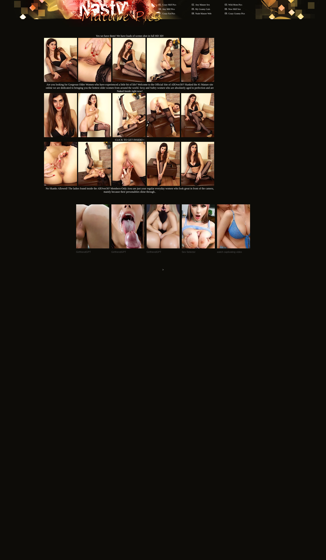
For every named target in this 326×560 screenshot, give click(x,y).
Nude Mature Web (203, 13)
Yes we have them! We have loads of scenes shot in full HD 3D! (130, 35)
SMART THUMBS (171, 476)
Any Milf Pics (168, 9)
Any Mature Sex (202, 5)
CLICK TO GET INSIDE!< (130, 139)
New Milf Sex (234, 9)
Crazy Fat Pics (168, 13)
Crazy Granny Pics (236, 13)
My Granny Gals (202, 9)
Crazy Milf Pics (169, 5)
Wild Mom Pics (235, 5)
